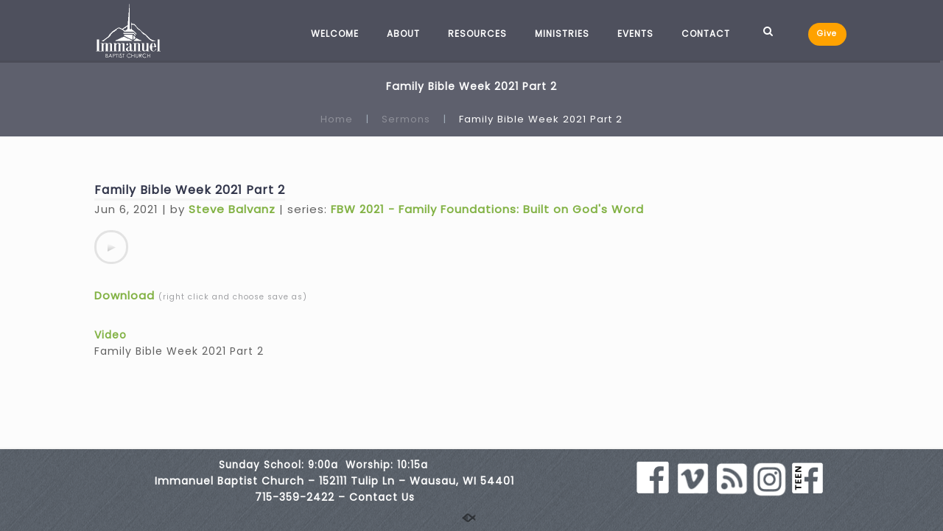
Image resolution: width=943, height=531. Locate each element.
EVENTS (635, 33)
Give (827, 33)
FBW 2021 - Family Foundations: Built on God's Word (487, 209)
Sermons (406, 119)
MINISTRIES (562, 33)
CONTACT (705, 33)
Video (110, 334)
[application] (111, 247)
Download (124, 295)
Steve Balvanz (232, 209)
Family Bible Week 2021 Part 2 (189, 189)
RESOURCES (477, 33)
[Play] (111, 247)
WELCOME (335, 33)
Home (336, 119)
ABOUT (403, 33)
